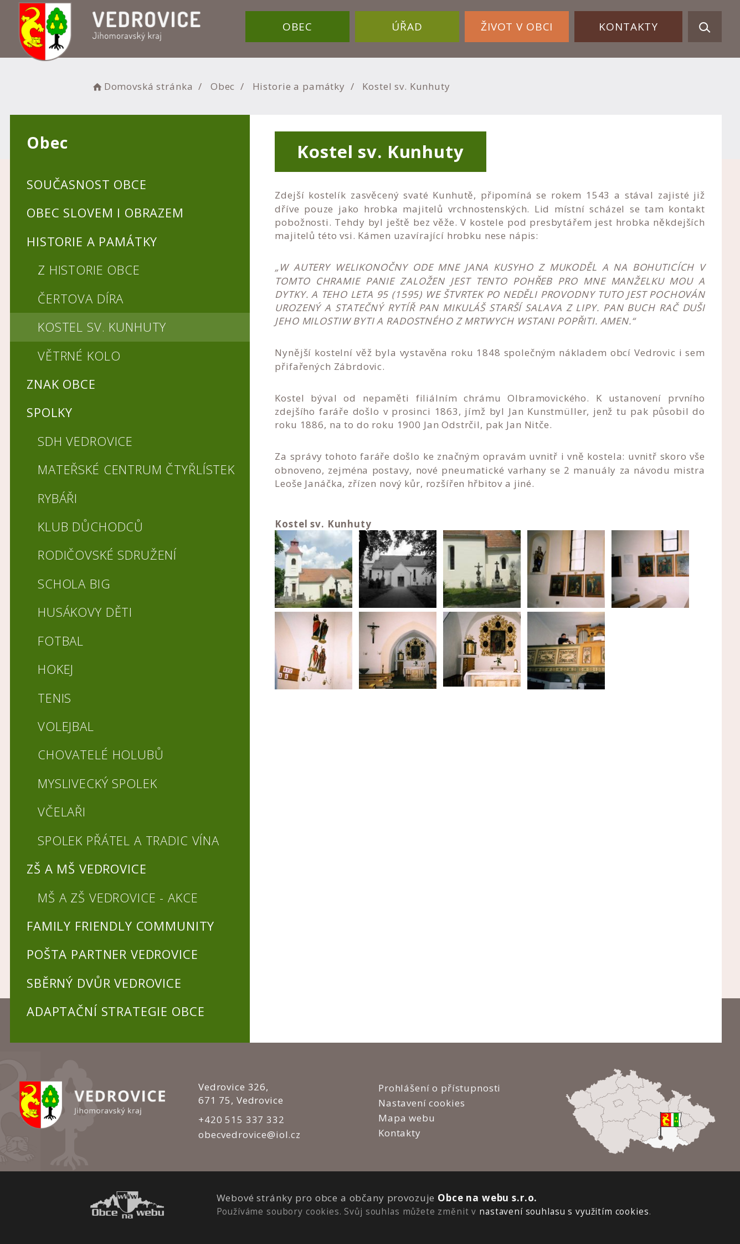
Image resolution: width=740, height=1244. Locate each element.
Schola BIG (74, 583)
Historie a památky (299, 86)
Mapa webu (406, 1117)
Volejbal (66, 726)
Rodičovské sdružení (107, 554)
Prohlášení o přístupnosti (439, 1087)
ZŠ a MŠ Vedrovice (86, 868)
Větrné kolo (79, 355)
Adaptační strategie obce (115, 1011)
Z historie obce (89, 269)
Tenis (54, 697)
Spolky (50, 412)
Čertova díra (81, 298)
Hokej (56, 669)
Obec (297, 26)
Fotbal (61, 640)
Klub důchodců (90, 526)
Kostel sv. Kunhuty (102, 326)
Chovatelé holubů (101, 754)
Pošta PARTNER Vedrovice (112, 954)
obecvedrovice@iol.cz (249, 1134)
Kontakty (628, 26)
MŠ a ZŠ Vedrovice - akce (118, 897)
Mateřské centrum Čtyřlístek (136, 469)
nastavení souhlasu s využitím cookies (564, 1211)
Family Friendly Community (120, 925)
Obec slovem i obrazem (105, 212)
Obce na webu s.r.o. (487, 1197)
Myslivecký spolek (97, 783)
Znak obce (61, 383)
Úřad (407, 26)
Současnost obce (87, 184)
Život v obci (517, 26)
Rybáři (58, 498)
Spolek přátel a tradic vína (128, 840)
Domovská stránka (142, 86)
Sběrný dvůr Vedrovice (104, 982)
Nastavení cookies (421, 1102)
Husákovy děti (85, 611)
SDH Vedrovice (85, 441)
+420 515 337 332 (241, 1119)
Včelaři (62, 811)
